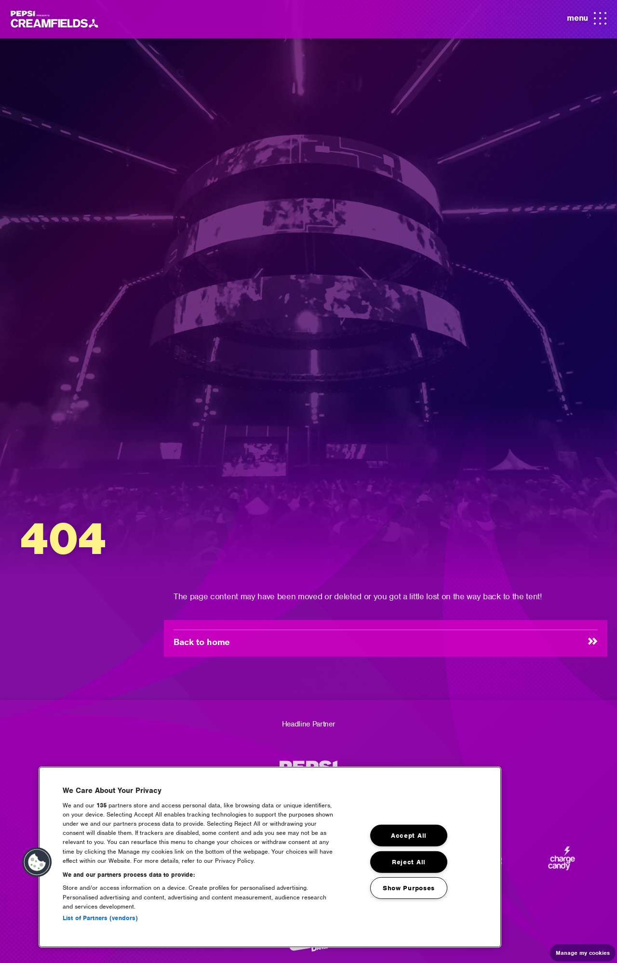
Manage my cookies (583, 953)
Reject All (409, 861)
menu (587, 18)
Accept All (409, 835)
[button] (37, 862)
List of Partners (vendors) (100, 918)
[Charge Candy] (561, 862)
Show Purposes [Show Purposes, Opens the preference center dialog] (409, 888)
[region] (270, 857)
